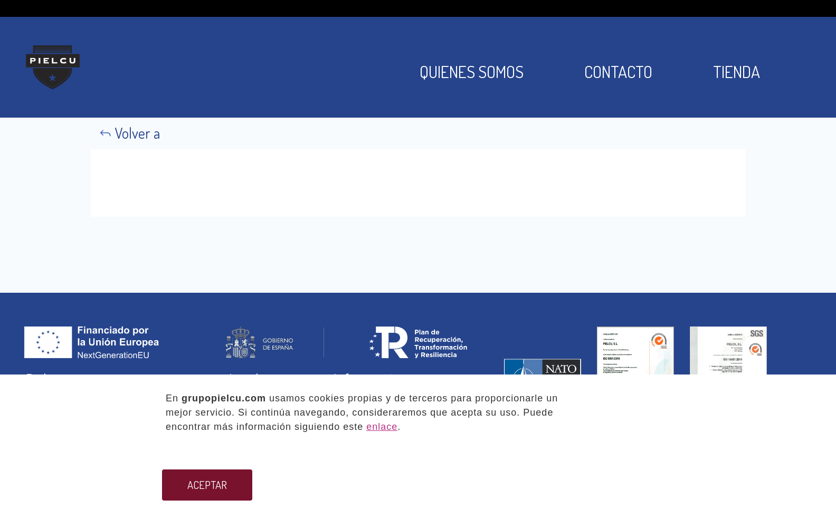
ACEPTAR (207, 485)
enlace (381, 426)
